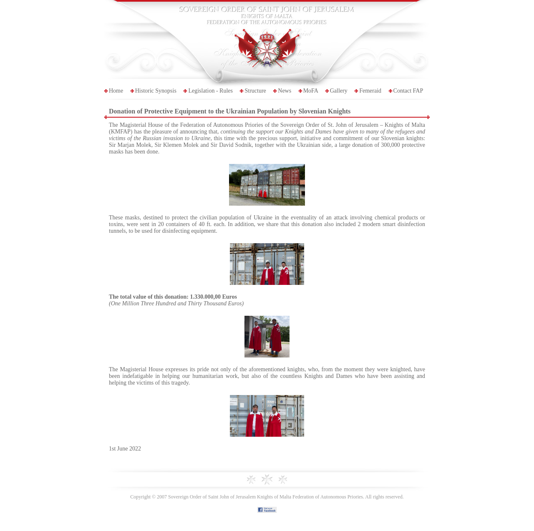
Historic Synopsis (155, 91)
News (284, 91)
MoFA (310, 91)
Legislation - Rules (210, 91)
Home (116, 91)
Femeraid (370, 91)
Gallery (339, 91)
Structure (255, 91)
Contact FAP (408, 91)
